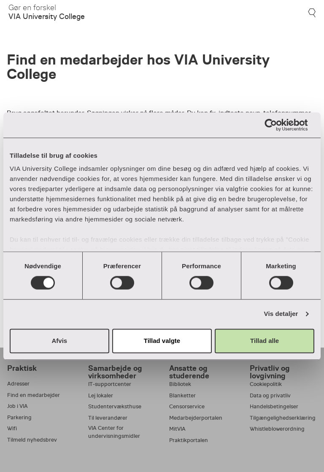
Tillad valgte (162, 340)
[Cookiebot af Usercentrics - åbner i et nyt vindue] (277, 125)
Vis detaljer (281, 314)
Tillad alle (264, 340)
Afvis (59, 340)
